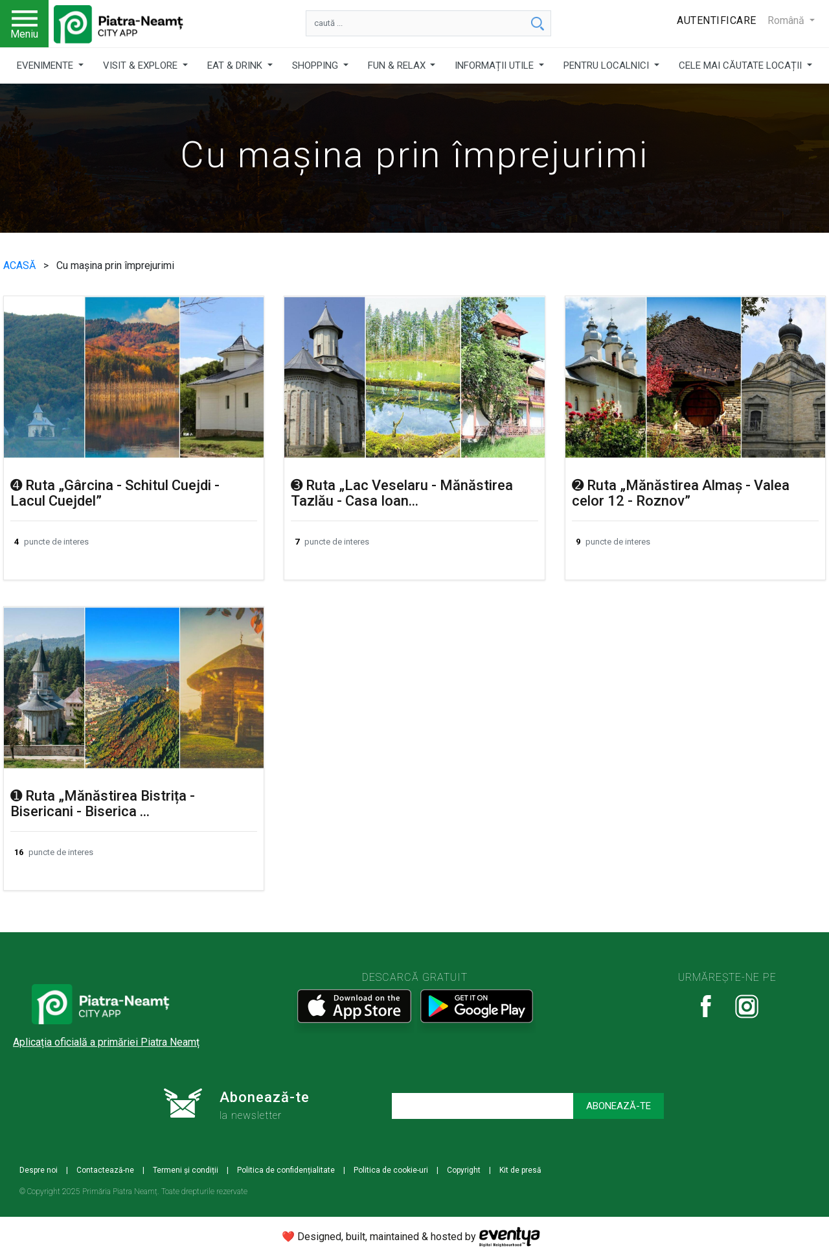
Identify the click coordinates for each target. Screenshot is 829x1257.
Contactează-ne (105, 1170)
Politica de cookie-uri (391, 1170)
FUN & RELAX (398, 65)
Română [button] (787, 20)
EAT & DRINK (236, 65)
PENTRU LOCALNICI (607, 65)
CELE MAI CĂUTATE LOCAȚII (741, 65)
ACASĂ (20, 265)
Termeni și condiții (185, 1170)
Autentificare (716, 20)
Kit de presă (520, 1170)
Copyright (464, 1170)
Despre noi (38, 1170)
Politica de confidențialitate (286, 1170)
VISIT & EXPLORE (141, 65)
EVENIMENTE (46, 65)
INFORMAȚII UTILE (495, 65)
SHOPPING (316, 65)
